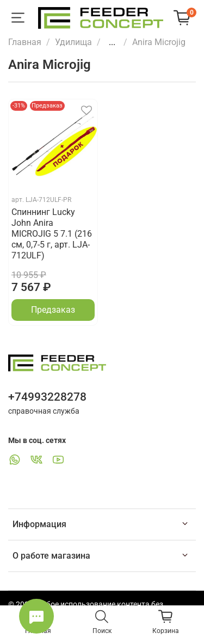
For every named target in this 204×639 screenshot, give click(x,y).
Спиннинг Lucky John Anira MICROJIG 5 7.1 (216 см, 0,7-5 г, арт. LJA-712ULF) (51, 234)
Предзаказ (53, 310)
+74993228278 (47, 396)
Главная (24, 42)
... (112, 42)
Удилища (73, 42)
